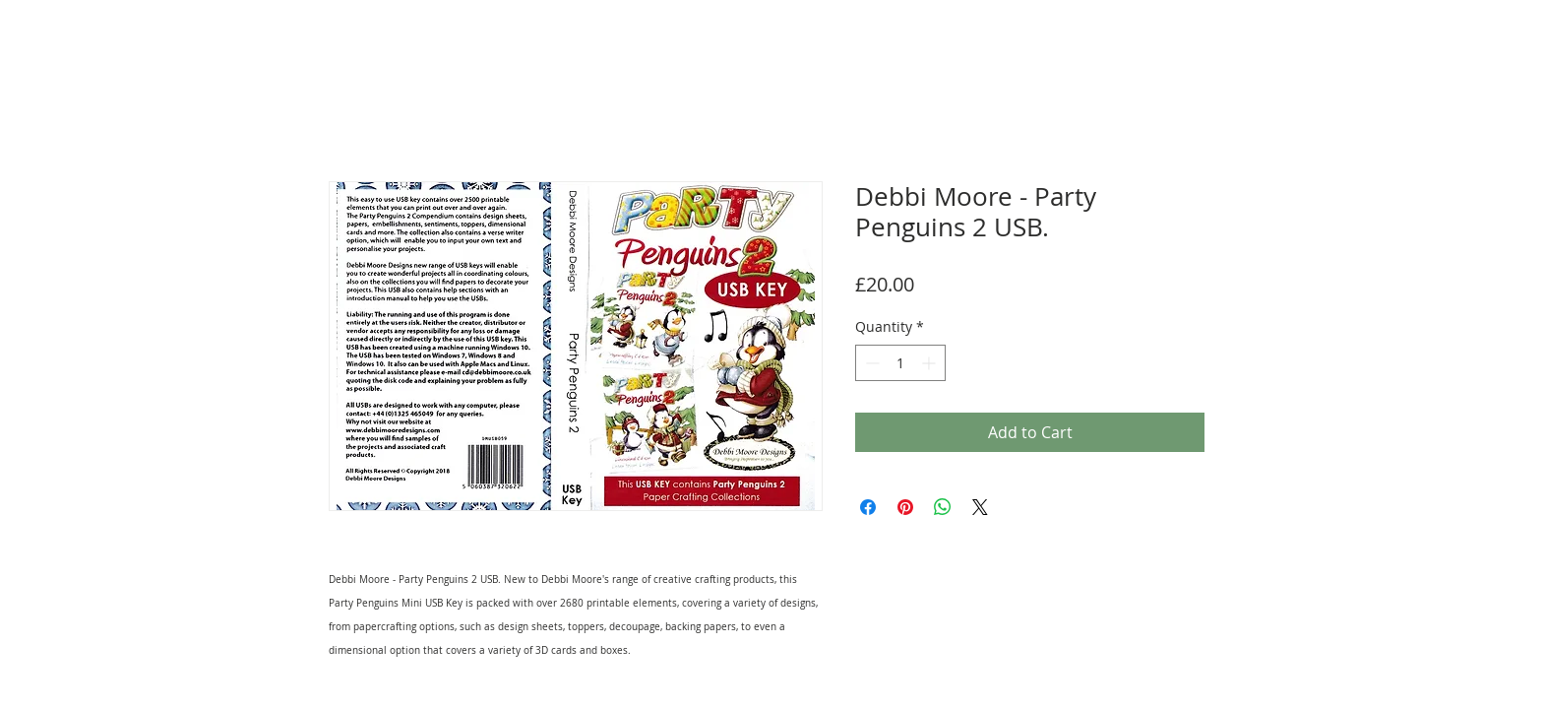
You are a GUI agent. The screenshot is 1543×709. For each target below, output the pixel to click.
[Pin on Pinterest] (905, 507)
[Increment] (930, 363)
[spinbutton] (900, 363)
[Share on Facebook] (868, 507)
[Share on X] (980, 507)
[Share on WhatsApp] (943, 507)
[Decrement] (870, 363)
